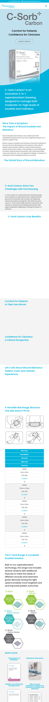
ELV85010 (24, 495)
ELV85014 (24, 543)
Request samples (24, 41)
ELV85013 (24, 527)
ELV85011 (24, 511)
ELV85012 (24, 478)
